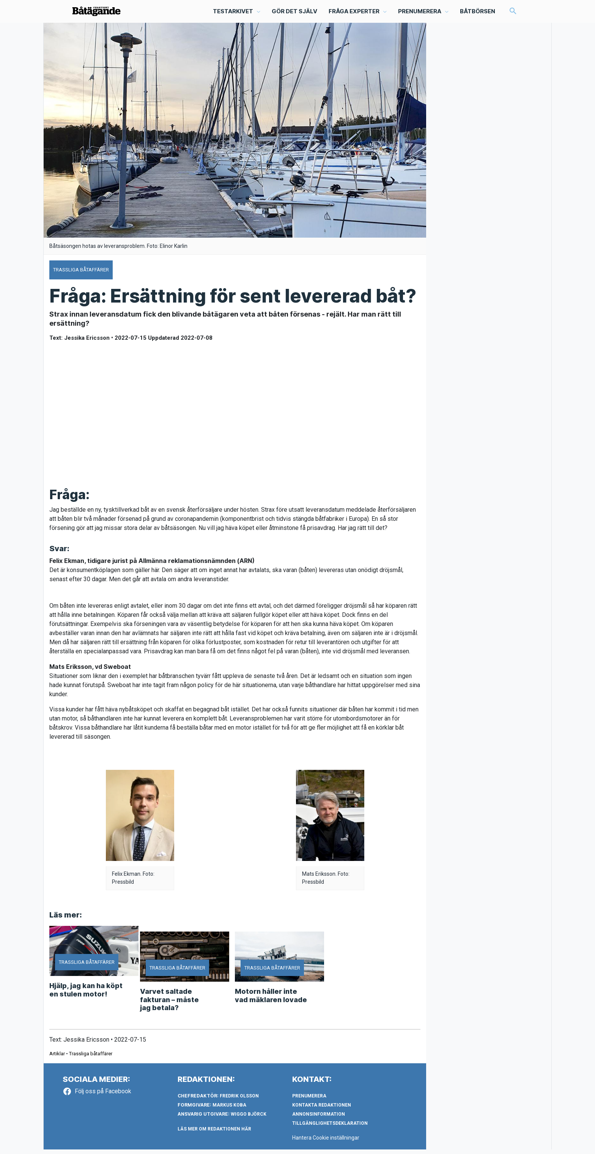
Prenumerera (309, 1100)
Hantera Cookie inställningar (327, 1142)
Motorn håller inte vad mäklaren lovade (271, 1000)
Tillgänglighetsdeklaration (330, 1127)
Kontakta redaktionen (321, 1109)
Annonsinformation (318, 1118)
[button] (513, 13)
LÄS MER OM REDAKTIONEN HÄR (214, 1133)
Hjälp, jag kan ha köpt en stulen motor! (86, 994)
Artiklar (57, 1058)
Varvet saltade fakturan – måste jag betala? (169, 1004)
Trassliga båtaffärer (90, 1058)
